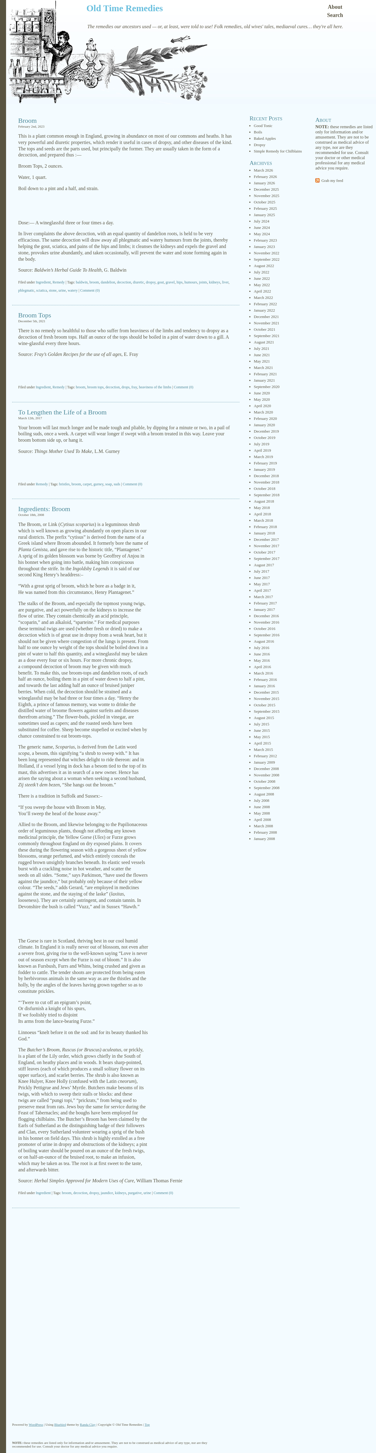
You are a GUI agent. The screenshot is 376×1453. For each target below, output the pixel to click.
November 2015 (266, 698)
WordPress (36, 1424)
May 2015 (262, 737)
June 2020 (262, 393)
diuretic (138, 282)
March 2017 (263, 596)
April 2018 (262, 514)
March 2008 (263, 826)
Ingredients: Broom (44, 509)
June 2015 (262, 730)
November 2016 (266, 622)
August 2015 (264, 717)
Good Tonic (263, 125)
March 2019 (263, 456)
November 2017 (266, 546)
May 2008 (262, 813)
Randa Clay (88, 1424)
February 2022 (265, 304)
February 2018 (265, 526)
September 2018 (267, 495)
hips (179, 282)
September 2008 (267, 787)
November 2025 (266, 195)
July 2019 (261, 444)
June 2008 (262, 807)
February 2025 (265, 208)
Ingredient (43, 282)
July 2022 (261, 272)
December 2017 (266, 539)
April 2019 (262, 450)
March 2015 (263, 749)
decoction (124, 282)
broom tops (95, 387)
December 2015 (266, 692)
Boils (258, 132)
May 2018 (262, 507)
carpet (87, 484)
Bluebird (60, 1424)
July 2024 (261, 221)
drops (126, 387)
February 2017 (265, 603)
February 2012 (265, 756)
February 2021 (265, 374)
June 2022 (262, 278)
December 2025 (266, 189)
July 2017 (261, 571)
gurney (98, 484)
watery (73, 290)
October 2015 (264, 705)
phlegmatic (26, 290)
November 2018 (266, 482)
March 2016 (263, 673)
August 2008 (264, 794)
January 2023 (264, 246)
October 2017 (264, 552)
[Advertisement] (126, 206)
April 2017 (262, 590)
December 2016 (266, 616)
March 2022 (263, 297)
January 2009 (264, 762)
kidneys (214, 282)
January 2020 (264, 425)
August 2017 (264, 565)
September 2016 (267, 635)
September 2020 (267, 386)
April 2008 (262, 819)
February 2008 (265, 832)
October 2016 (264, 628)
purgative (135, 1193)
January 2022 (264, 310)
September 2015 (267, 711)
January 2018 (264, 533)
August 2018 (264, 501)
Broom (27, 120)
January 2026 (264, 183)
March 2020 (263, 412)
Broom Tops (34, 315)
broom (94, 282)
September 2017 (267, 558)
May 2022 (262, 285)
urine (62, 290)
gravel (170, 282)
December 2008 (266, 768)
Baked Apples (265, 138)
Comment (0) (89, 290)
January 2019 (264, 469)
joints (203, 282)
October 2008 (264, 781)
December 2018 (266, 476)
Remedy (58, 282)
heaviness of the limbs (155, 387)
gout (160, 282)
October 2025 (264, 202)
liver (225, 282)
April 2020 (262, 405)
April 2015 (262, 743)
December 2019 (266, 431)
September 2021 (267, 335)
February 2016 (265, 679)
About (335, 7)
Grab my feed (332, 180)
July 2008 (261, 800)
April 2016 (262, 667)
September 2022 (267, 259)
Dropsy (259, 144)
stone (52, 290)
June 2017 (262, 577)
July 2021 (261, 348)
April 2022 (262, 291)
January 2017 (264, 609)
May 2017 (262, 584)
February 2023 (265, 240)
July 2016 (261, 647)
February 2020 (265, 418)
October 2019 (264, 437)
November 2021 (266, 323)
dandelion (108, 282)
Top (147, 1424)
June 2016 (262, 654)
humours (190, 282)
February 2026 (265, 176)
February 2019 (265, 463)
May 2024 (262, 234)
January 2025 (264, 215)
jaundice (107, 1193)
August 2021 (264, 342)
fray (134, 387)
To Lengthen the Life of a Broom (62, 412)
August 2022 (264, 265)
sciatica (41, 290)
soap (108, 484)
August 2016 (264, 641)
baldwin (82, 282)
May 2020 (262, 399)
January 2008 (264, 838)
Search (335, 15)
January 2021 (264, 380)
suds (117, 484)
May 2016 (262, 660)
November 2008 (266, 775)
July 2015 (261, 724)
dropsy (151, 282)
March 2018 (263, 520)
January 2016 (264, 686)
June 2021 (262, 355)
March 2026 (263, 170)
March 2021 (263, 367)
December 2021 (266, 316)
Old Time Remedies (124, 8)
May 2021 (262, 361)
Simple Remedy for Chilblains (278, 151)
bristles (64, 484)
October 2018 (264, 488)
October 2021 (264, 329)
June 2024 (262, 227)
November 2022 (266, 253)
